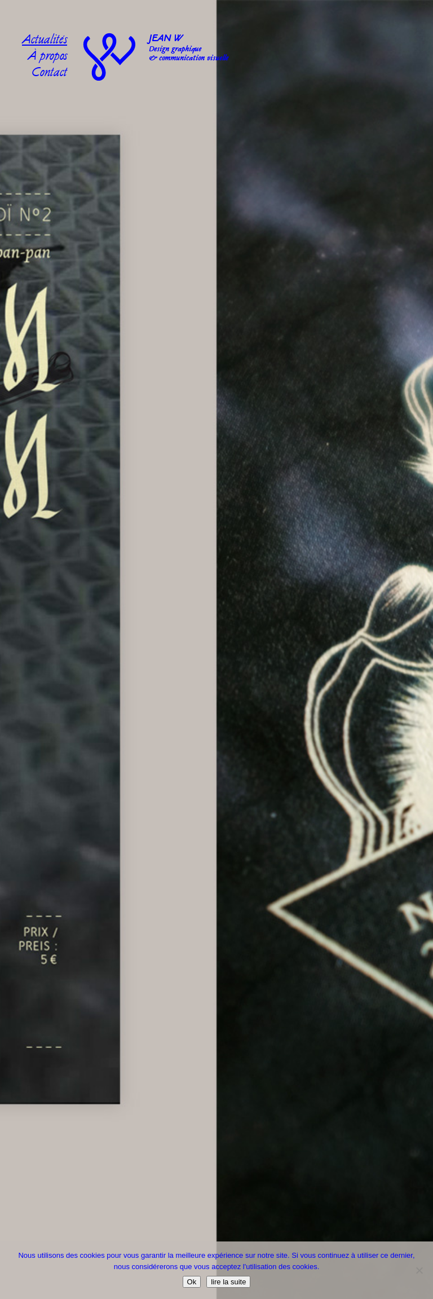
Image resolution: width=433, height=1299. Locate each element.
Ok (192, 1282)
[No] (419, 1270)
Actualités (44, 41)
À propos (47, 57)
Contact (49, 73)
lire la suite (228, 1282)
